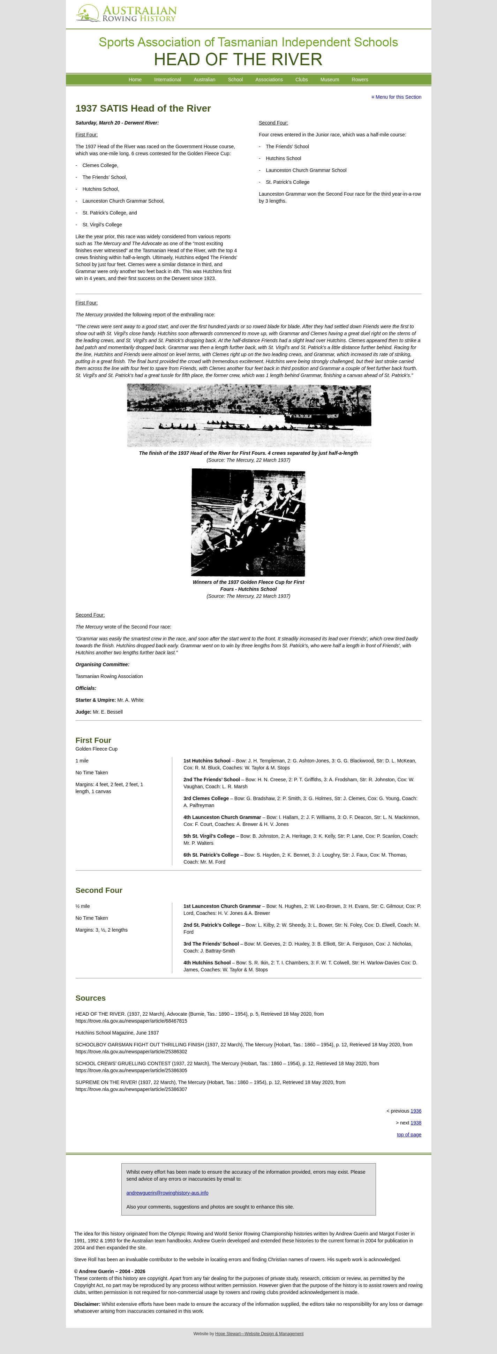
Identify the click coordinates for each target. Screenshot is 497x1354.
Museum (330, 79)
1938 (416, 1123)
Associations (269, 79)
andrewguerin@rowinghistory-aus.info (168, 1193)
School (235, 79)
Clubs (301, 79)
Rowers (360, 79)
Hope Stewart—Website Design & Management (259, 1333)
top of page (409, 1134)
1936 (416, 1111)
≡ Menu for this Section (396, 97)
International (167, 79)
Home (135, 79)
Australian (204, 79)
